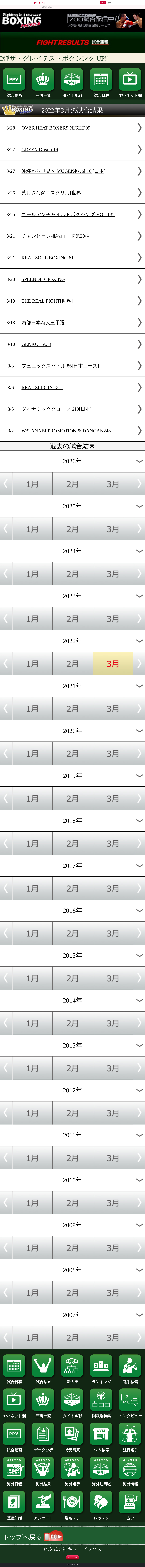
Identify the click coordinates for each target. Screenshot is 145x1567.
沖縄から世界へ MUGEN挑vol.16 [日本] (63, 171)
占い (130, 1516)
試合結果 (43, 1380)
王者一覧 (43, 94)
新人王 (72, 1380)
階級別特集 (101, 1414)
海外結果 (43, 1482)
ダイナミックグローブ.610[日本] (57, 409)
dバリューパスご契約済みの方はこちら (44, 7)
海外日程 (14, 1482)
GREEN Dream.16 (40, 149)
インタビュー (130, 1414)
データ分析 (43, 1448)
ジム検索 (101, 1448)
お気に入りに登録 (72, 1557)
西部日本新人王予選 (43, 322)
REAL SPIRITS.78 (42, 387)
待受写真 (72, 1448)
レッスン (101, 1516)
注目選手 (130, 1448)
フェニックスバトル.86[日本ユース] (60, 366)
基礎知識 (14, 1516)
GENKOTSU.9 (36, 344)
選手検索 (130, 1380)
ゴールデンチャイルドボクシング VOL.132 (68, 214)
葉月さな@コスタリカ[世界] (52, 192)
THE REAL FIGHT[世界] (47, 301)
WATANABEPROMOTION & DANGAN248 (66, 430)
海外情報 (130, 1482)
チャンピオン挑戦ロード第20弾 (56, 236)
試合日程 (101, 94)
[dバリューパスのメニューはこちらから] (109, 3)
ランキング (101, 1380)
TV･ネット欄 (130, 94)
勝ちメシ (72, 1516)
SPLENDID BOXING (43, 279)
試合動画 (14, 94)
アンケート (43, 1516)
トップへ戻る (33, 1537)
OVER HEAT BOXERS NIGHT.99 (56, 128)
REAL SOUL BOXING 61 (48, 257)
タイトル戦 (72, 94)
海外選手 (72, 1482)
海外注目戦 (101, 1482)
